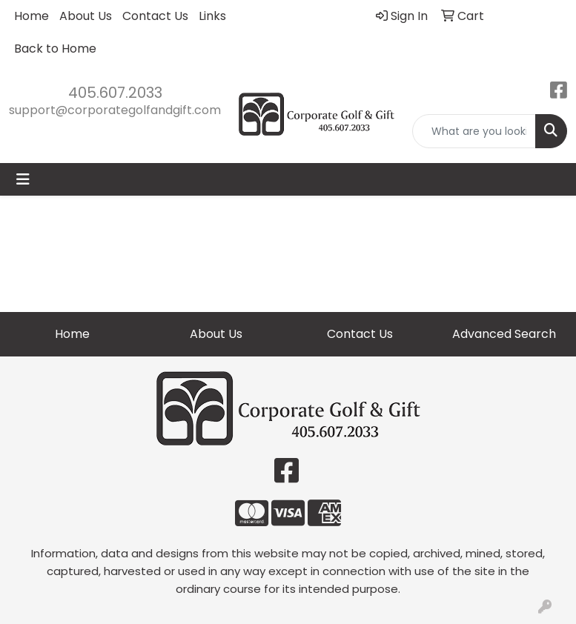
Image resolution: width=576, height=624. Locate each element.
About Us (85, 15)
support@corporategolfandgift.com (115, 110)
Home (31, 15)
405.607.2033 (115, 92)
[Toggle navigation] (23, 179)
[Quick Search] (474, 131)
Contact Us (155, 15)
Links (212, 15)
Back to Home (55, 48)
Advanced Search (504, 333)
